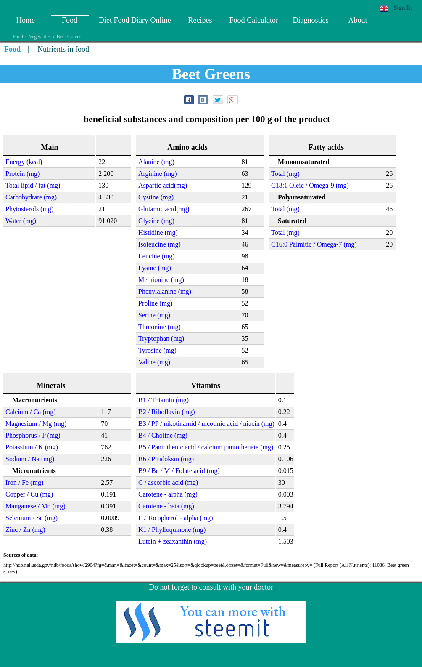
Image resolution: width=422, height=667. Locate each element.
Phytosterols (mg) (29, 209)
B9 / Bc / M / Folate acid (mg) (179, 470)
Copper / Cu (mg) (29, 494)
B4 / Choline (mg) (162, 435)
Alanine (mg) (156, 161)
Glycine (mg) (156, 220)
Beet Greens (69, 37)
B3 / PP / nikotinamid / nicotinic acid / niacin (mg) (206, 423)
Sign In (403, 8)
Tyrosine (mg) (157, 350)
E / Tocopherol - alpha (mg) (175, 517)
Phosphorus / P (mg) (33, 435)
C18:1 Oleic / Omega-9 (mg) (310, 185)
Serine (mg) (154, 315)
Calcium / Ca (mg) (30, 411)
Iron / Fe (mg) (24, 482)
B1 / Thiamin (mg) (163, 400)
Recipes (200, 20)
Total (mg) (285, 173)
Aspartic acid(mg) (162, 185)
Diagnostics (310, 20)
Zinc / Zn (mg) (25, 529)
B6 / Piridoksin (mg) (166, 458)
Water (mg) (20, 220)
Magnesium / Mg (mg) (35, 423)
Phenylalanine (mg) (164, 291)
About (357, 20)
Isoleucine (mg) (159, 244)
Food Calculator (253, 20)
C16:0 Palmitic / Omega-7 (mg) (314, 244)
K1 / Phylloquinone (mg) (172, 529)
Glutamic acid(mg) (163, 209)
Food (69, 20)
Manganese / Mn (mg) (35, 506)
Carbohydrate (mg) (31, 197)
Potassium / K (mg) (31, 447)
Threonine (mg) (159, 326)
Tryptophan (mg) (161, 338)
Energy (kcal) (23, 161)
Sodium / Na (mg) (29, 458)
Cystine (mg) (156, 197)
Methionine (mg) (161, 279)
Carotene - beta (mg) (166, 506)
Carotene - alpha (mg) (168, 494)
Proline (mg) (155, 303)
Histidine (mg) (158, 232)
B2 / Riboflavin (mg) (166, 411)
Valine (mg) (154, 362)
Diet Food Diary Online (135, 20)
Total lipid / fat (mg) (32, 185)
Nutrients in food (63, 49)
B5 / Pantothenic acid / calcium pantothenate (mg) (205, 447)
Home (25, 20)
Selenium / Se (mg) (31, 517)
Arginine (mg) (157, 173)
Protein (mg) (22, 173)
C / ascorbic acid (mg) (168, 482)
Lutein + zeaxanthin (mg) (172, 541)
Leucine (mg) (156, 256)
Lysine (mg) (154, 267)
